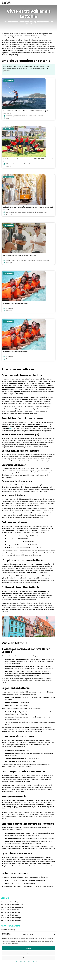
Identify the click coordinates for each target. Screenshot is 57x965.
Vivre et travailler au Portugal (11, 918)
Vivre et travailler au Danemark (12, 904)
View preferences (28, 958)
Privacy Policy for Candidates (32, 962)
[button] (54, 934)
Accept (28, 948)
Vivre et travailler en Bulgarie (11, 902)
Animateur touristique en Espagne (15, 303)
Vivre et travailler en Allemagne (12, 907)
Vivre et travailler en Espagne (11, 920)
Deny (28, 953)
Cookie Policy (19, 962)
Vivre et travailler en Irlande (10, 912)
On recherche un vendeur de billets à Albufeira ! (20, 255)
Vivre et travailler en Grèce (10, 910)
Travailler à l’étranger (8, 930)
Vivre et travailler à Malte (9, 915)
